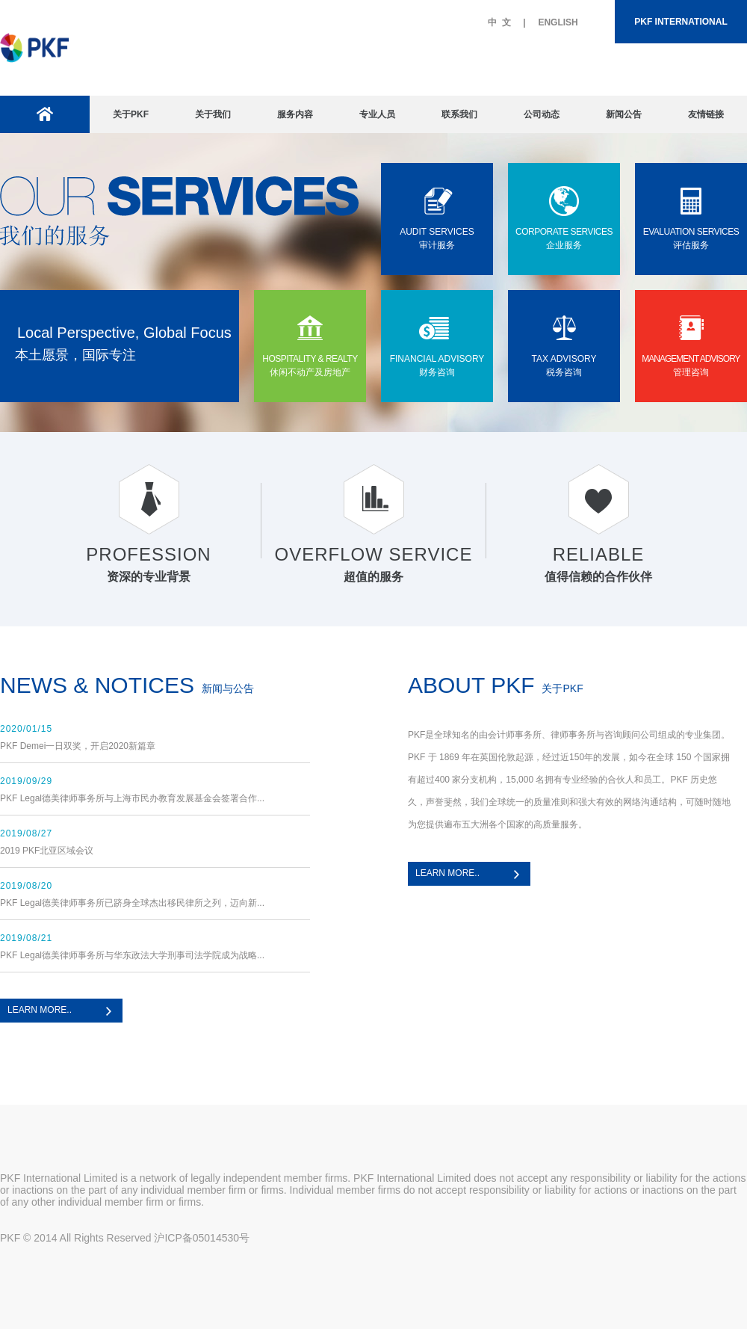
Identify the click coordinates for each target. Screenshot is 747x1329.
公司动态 (542, 114)
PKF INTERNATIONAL (680, 21)
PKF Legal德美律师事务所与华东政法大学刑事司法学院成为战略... (132, 955)
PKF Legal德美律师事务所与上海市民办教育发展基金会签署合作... (132, 798)
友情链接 (706, 114)
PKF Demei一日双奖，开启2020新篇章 (77, 746)
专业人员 (377, 114)
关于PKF (131, 114)
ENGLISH (557, 22)
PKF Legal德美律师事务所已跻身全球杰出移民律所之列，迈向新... (132, 903)
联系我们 (459, 114)
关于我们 (213, 114)
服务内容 (295, 114)
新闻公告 (624, 114)
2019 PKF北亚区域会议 (46, 850)
